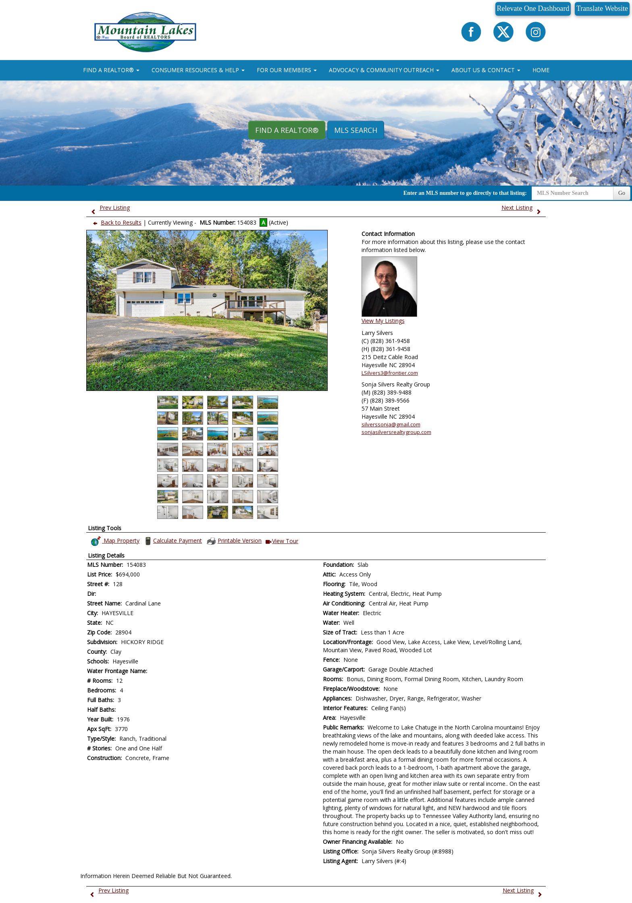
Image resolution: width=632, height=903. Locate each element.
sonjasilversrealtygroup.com (396, 432)
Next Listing (523, 207)
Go (621, 193)
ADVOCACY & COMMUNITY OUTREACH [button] (384, 70)
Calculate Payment (172, 541)
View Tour (282, 541)
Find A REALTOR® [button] (286, 130)
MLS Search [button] (355, 130)
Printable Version (234, 541)
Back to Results (115, 222)
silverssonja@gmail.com (391, 424)
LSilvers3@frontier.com (390, 372)
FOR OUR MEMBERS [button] (287, 70)
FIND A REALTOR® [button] (111, 70)
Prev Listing (108, 207)
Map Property (114, 541)
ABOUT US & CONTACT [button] (485, 70)
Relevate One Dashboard (533, 8)
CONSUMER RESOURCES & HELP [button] (198, 70)
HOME (540, 70)
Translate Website (602, 8)
